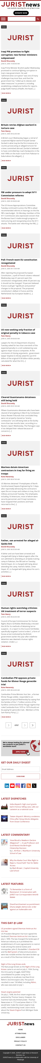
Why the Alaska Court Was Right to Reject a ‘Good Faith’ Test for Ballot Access (24, 863)
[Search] (22, 19)
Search (37, 19)
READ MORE (6, 93)
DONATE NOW (21, 13)
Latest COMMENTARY (15, 834)
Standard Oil (34, 949)
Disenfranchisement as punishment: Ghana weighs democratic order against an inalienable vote (25, 907)
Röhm (33, 982)
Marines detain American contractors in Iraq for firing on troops (18, 470)
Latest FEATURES (12, 884)
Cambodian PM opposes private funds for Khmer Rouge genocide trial (18, 681)
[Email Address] (20, 769)
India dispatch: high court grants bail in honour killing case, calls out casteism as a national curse (24, 807)
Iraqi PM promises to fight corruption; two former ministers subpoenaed (19, 54)
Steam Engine (15, 1010)
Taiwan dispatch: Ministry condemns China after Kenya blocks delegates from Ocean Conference (25, 819)
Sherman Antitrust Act (18, 936)
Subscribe (20, 776)
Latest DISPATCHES (13, 798)
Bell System (12, 952)
